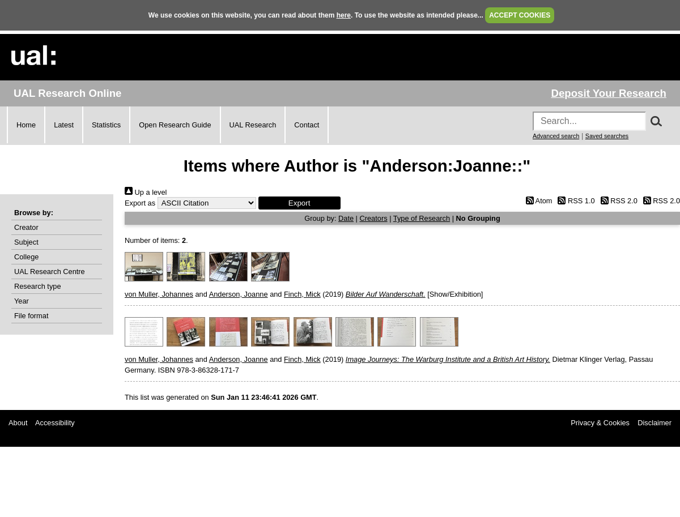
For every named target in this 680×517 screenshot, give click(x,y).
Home (26, 125)
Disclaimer (655, 422)
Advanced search (556, 136)
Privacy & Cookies (600, 422)
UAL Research (253, 125)
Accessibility (55, 422)
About (17, 422)
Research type (37, 286)
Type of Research (421, 218)
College (26, 257)
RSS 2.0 (617, 200)
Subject (26, 242)
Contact (306, 125)
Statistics (106, 125)
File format (31, 315)
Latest (64, 125)
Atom (537, 200)
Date (346, 218)
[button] (299, 203)
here (344, 15)
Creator (26, 227)
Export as (140, 203)
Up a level (146, 192)
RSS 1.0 (574, 200)
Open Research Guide (175, 125)
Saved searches (606, 136)
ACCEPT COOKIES (519, 15)
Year (21, 301)
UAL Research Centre (49, 271)
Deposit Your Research (608, 93)
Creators (374, 218)
